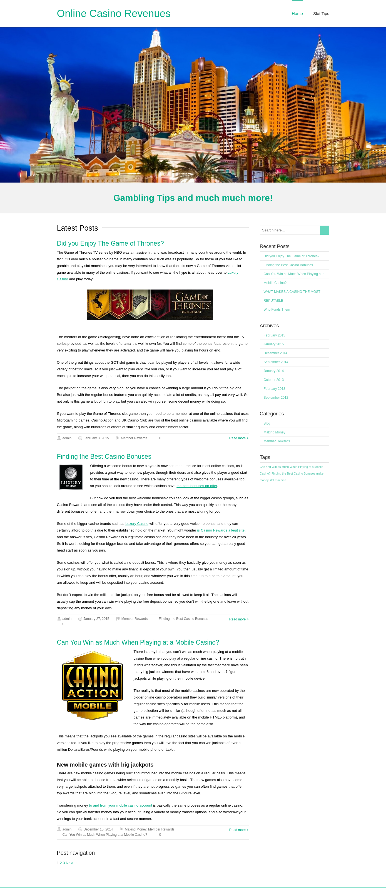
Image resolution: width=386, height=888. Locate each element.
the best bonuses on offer (196, 486)
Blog (267, 423)
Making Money (135, 829)
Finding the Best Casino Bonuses (104, 456)
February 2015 (274, 335)
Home (297, 13)
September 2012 (276, 398)
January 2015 (274, 344)
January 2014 (274, 371)
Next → (72, 863)
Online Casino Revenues (114, 13)
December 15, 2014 (98, 829)
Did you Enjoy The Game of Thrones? (110, 243)
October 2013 (274, 380)
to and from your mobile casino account (120, 805)
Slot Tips (321, 13)
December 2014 (275, 353)
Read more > (239, 438)
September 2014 (276, 362)
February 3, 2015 (96, 438)
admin (67, 438)
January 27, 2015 (96, 619)
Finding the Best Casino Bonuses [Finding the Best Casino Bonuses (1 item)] (293, 473)
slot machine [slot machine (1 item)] (278, 480)
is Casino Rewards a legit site (221, 530)
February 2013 (274, 389)
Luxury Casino (136, 524)
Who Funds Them (277, 309)
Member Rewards (134, 438)
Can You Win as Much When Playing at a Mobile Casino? (138, 642)
